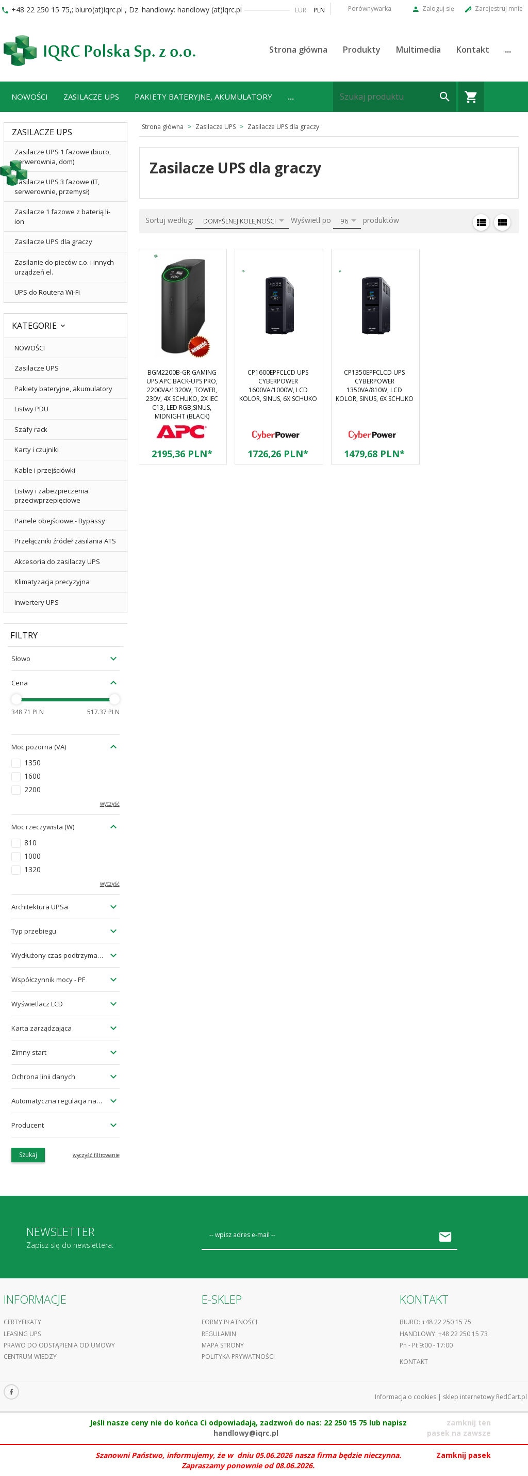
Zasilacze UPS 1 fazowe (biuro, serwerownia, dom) (62, 156)
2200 (32, 789)
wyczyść (110, 803)
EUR (300, 10)
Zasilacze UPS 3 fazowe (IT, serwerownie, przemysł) (57, 186)
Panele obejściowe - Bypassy (59, 520)
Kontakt (472, 49)
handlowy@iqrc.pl (245, 1433)
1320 (32, 869)
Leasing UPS (22, 1333)
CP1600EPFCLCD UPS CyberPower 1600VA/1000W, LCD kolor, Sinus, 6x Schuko (278, 385)
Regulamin (219, 1333)
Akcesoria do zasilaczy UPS (57, 561)
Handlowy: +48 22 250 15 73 (444, 1333)
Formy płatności (229, 1322)
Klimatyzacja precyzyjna (52, 581)
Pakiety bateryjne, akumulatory (203, 96)
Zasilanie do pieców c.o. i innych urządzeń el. (64, 267)
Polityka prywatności (238, 1356)
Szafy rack (30, 429)
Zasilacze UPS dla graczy (53, 241)
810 (30, 842)
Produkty (362, 49)
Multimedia (418, 49)
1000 (32, 856)
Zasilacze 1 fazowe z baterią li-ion (62, 216)
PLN (319, 10)
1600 (32, 776)
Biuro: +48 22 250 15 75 (435, 1322)
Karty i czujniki (36, 449)
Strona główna (298, 49)
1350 (32, 762)
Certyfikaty (22, 1322)
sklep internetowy (468, 1396)
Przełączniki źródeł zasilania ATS (65, 541)
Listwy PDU (31, 408)
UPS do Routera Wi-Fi (47, 292)
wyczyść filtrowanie (96, 1155)
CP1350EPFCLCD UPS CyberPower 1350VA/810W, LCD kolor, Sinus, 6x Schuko (375, 385)
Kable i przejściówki (44, 470)
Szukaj (28, 1154)
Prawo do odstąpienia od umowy (59, 1345)
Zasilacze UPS (91, 96)
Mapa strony (223, 1345)
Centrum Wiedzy (30, 1356)
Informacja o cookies (405, 1396)
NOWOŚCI (29, 96)
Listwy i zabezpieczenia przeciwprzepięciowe (51, 495)
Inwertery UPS (36, 602)
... (508, 49)
